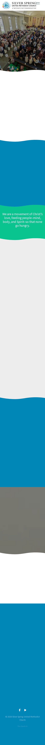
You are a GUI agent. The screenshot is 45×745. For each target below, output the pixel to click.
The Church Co (22, 726)
